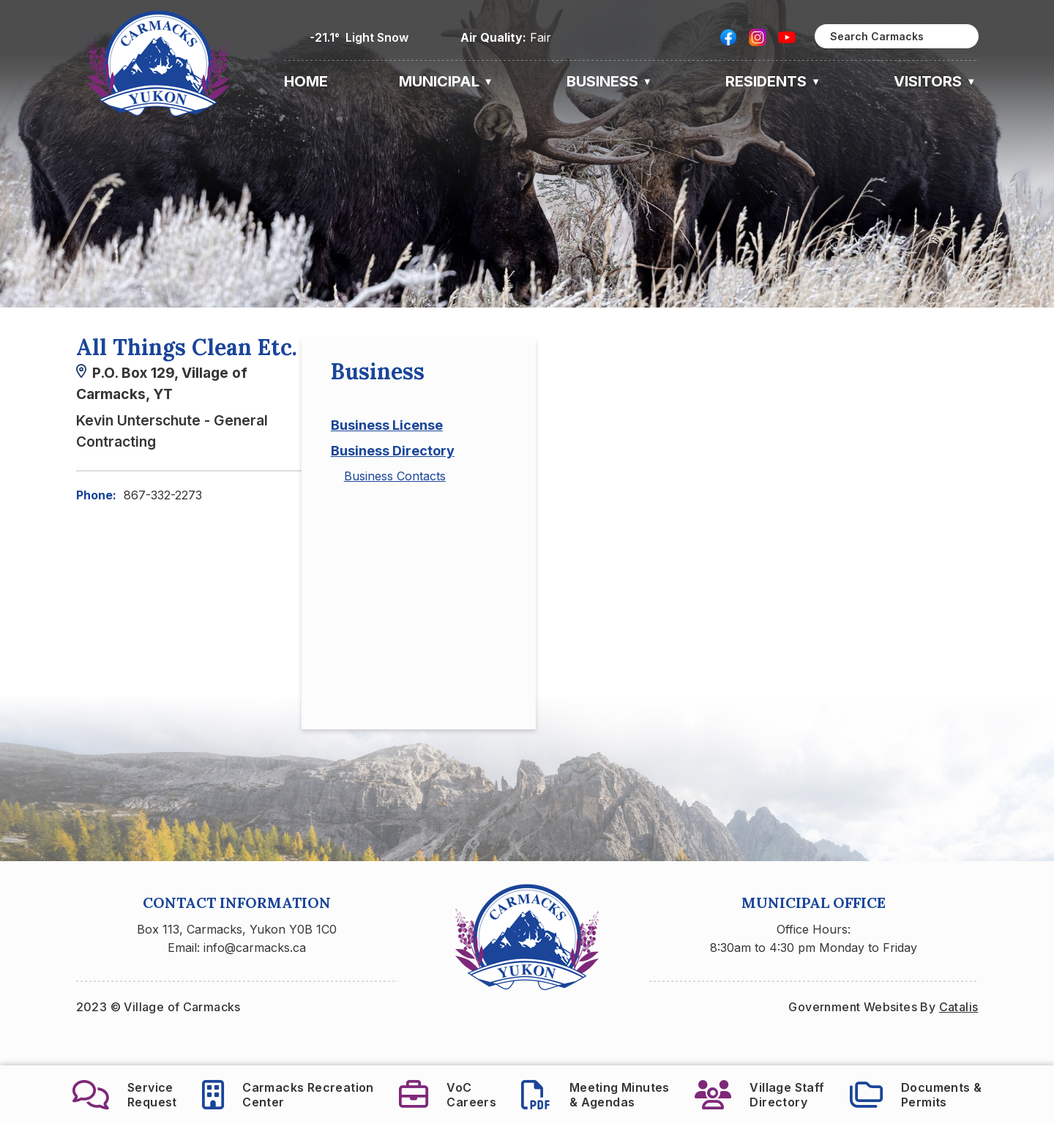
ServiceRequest (124, 1094)
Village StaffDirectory (760, 1094)
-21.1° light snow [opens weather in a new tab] (359, 37)
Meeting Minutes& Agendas (595, 1094)
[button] (959, 36)
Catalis (959, 1036)
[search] (897, 36)
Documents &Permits (916, 1094)
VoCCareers (447, 1094)
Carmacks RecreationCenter (288, 1094)
